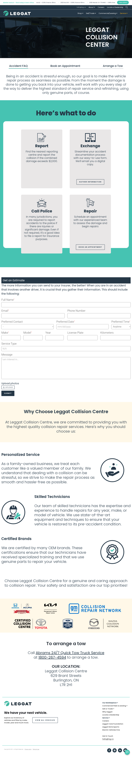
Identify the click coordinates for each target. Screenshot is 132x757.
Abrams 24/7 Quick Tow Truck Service (70, 652)
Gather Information (90, 182)
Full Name (7, 299)
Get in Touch (107, 736)
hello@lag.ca (81, 7)
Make (5, 332)
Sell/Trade (91, 13)
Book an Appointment (65, 66)
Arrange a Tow (113, 66)
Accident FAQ (18, 66)
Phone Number (76, 310)
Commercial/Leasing (108, 13)
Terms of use (36, 749)
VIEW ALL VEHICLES (45, 720)
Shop (80, 13)
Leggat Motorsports (110, 727)
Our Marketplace (110, 703)
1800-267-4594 (52, 657)
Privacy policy (28, 749)
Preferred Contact (12, 321)
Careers (101, 7)
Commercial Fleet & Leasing (114, 706)
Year (48, 332)
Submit (8, 393)
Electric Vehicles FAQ (111, 730)
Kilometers (107, 332)
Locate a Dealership (115, 7)
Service (123, 13)
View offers (123, 2)
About (92, 7)
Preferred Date (65, 321)
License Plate (75, 332)
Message (6, 354)
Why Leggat (107, 712)
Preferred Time (120, 321)
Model (27, 332)
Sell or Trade (108, 709)
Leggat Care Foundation (112, 724)
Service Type (9, 343)
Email (5, 310)
